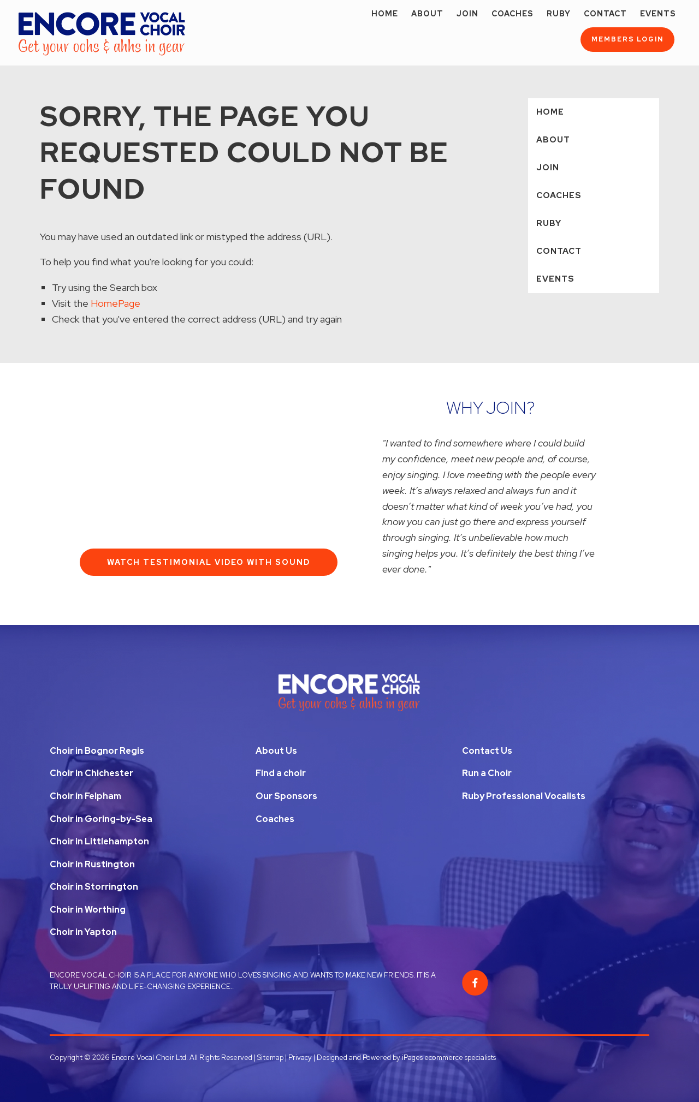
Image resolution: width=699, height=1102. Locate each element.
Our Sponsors (286, 796)
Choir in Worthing (88, 909)
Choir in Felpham (85, 796)
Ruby (559, 14)
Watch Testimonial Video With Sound (208, 562)
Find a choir (281, 773)
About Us (276, 750)
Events (658, 14)
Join (467, 14)
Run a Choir (487, 773)
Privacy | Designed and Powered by (345, 1057)
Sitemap (270, 1057)
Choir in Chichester (91, 773)
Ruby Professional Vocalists (523, 796)
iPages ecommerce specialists (449, 1057)
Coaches (512, 14)
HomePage (115, 303)
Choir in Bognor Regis (97, 750)
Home (384, 14)
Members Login (627, 39)
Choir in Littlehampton (99, 841)
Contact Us (487, 750)
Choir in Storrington (94, 886)
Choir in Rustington (92, 864)
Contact (605, 14)
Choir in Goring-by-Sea (101, 819)
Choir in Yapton (83, 932)
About (427, 14)
